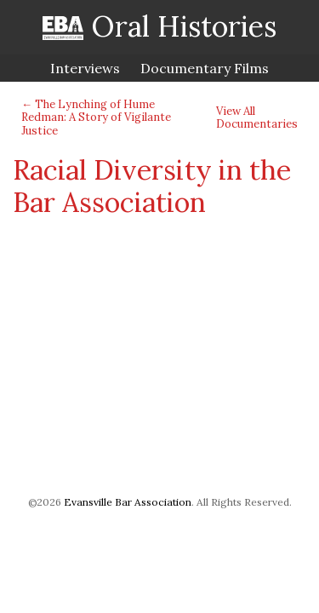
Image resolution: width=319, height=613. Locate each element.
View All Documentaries (257, 118)
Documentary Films (204, 68)
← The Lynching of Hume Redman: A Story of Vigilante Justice (96, 117)
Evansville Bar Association (127, 502)
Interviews (85, 68)
